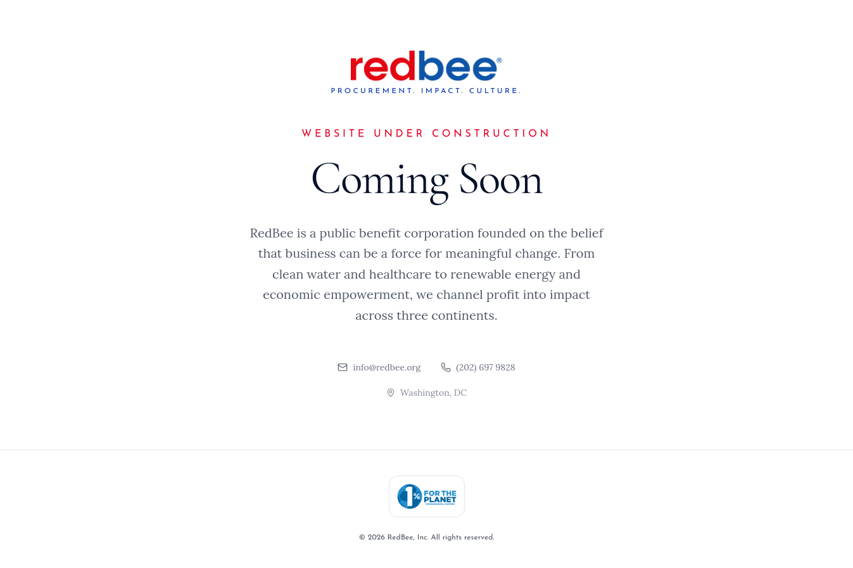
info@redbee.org (379, 367)
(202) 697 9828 (478, 367)
